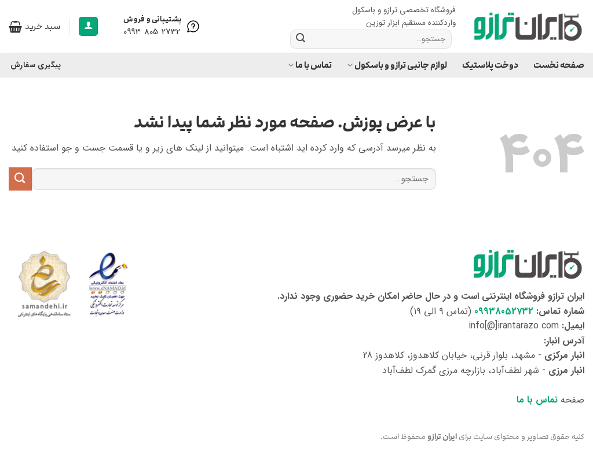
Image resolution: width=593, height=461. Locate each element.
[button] (88, 26)
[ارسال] (300, 39)
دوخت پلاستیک (490, 65)
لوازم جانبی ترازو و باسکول (397, 65)
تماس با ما (310, 65)
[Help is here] (162, 26)
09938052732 (503, 311)
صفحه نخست (558, 65)
